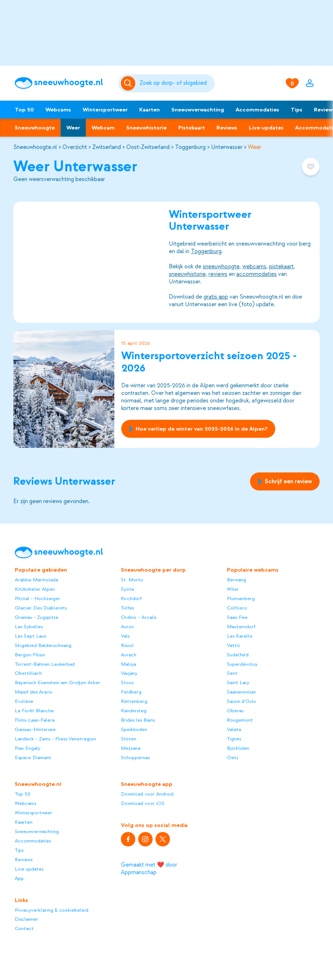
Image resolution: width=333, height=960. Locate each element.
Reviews (226, 127)
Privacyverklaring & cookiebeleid (51, 910)
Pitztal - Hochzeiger (37, 598)
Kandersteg (133, 711)
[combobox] (176, 83)
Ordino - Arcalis (138, 617)
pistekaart (281, 266)
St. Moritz (132, 580)
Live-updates (266, 127)
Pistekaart (191, 127)
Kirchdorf (131, 598)
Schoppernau (135, 757)
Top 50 (24, 109)
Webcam (103, 127)
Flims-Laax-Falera (34, 720)
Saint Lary (238, 682)
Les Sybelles (29, 627)
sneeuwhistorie (187, 273)
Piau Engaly (27, 748)
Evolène (24, 701)
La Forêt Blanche (34, 711)
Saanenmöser (241, 692)
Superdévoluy (242, 664)
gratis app (215, 296)
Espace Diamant (33, 757)
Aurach (128, 655)
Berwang (236, 580)
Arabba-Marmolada (36, 580)
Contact (24, 928)
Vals (125, 636)
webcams (254, 266)
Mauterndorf (241, 627)
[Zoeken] (176, 83)
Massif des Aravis (33, 692)
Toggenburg (190, 147)
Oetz (232, 757)
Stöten (128, 739)
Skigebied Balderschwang (43, 645)
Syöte (127, 589)
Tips (296, 109)
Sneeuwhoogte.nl (35, 147)
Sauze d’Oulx (241, 701)
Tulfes (127, 608)
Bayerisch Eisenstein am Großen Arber (57, 682)
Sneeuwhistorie (146, 127)
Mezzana (130, 748)
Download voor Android (147, 794)
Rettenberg (134, 701)
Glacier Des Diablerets (41, 608)
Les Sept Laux (30, 636)
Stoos (127, 682)
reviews (218, 273)
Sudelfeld (238, 655)
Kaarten (149, 109)
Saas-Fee (237, 617)
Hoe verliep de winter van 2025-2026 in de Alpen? (198, 428)
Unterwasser (226, 147)
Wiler (233, 589)
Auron (127, 627)
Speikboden (134, 729)
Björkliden (238, 748)
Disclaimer (26, 919)
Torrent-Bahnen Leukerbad (45, 664)
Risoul (127, 645)
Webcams (58, 109)
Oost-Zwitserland (148, 147)
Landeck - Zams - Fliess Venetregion (55, 739)
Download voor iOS (143, 803)
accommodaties (256, 273)
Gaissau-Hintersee (35, 729)
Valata (234, 729)
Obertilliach (28, 673)
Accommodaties (257, 109)
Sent (232, 673)
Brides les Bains (138, 720)
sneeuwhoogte (221, 266)
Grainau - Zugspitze (36, 617)
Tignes (234, 739)
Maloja (128, 664)
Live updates (29, 869)
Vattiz (233, 645)
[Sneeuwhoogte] (63, 83)
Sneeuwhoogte (35, 127)
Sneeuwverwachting (197, 109)
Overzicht (74, 147)
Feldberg (131, 692)
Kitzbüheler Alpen (35, 589)
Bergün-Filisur (30, 655)
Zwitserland (106, 147)
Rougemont (240, 720)
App (19, 878)
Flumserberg (241, 598)
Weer (73, 127)
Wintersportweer (105, 109)
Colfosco (237, 608)
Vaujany (129, 673)
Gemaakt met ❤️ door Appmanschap (149, 868)
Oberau (235, 711)
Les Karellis (239, 636)
